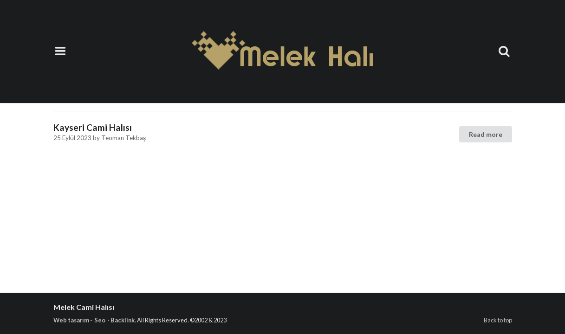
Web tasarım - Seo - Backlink (94, 320)
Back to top (498, 320)
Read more (485, 134)
